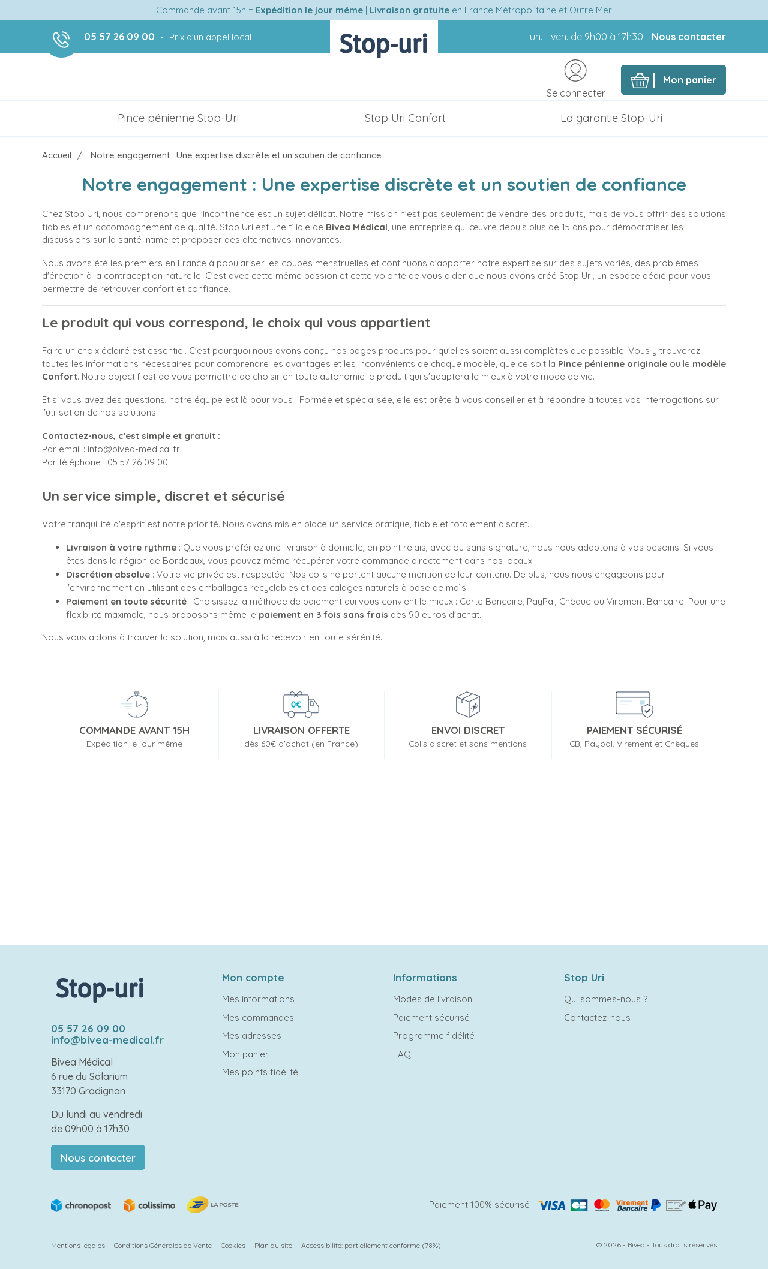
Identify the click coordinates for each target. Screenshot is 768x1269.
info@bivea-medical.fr (134, 449)
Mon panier (245, 1054)
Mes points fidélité (260, 1072)
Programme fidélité (434, 1035)
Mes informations (258, 999)
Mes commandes (258, 1017)
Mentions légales (78, 1245)
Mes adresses (251, 1035)
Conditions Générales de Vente (163, 1245)
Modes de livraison (432, 999)
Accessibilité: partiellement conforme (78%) (371, 1245)
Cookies (233, 1245)
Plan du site (273, 1245)
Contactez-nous (597, 1017)
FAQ (402, 1054)
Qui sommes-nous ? (605, 999)
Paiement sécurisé (431, 1017)
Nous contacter (689, 37)
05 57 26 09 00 (119, 37)
